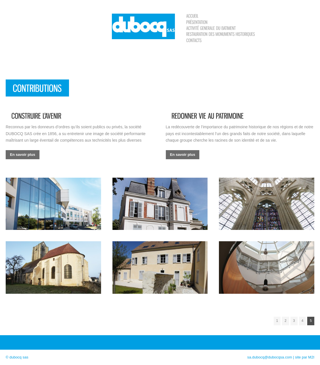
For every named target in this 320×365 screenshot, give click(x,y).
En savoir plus (22, 154)
